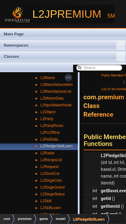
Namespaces (64, 45)
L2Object (47, 112)
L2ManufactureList (55, 91)
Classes (64, 56)
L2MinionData (51, 98)
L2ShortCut (49, 173)
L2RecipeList (51, 160)
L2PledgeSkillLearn (56, 146)
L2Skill (45, 201)
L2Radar (47, 153)
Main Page (14, 34)
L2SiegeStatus (52, 194)
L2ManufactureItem (56, 84)
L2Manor (47, 78)
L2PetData (49, 139)
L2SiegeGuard (52, 187)
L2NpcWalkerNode (56, 105)
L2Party (46, 119)
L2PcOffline (50, 132)
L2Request (49, 167)
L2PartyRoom (51, 126)
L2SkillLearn (50, 208)
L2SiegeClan (51, 180)
